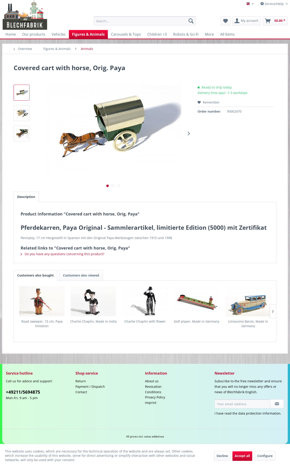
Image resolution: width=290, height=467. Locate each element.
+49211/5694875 (23, 392)
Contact (81, 392)
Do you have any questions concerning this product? (62, 254)
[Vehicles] (58, 34)
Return (80, 381)
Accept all (242, 456)
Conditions (153, 392)
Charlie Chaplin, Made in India (93, 321)
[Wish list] (225, 20)
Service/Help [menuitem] (273, 4)
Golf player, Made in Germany (196, 321)
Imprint (150, 402)
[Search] (191, 20)
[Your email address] (242, 403)
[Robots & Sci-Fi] (186, 34)
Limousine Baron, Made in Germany (248, 323)
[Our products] (33, 34)
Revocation (153, 386)
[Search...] (145, 20)
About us (152, 381)
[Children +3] (157, 34)
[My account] (246, 20)
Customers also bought (35, 275)
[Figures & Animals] (88, 34)
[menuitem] (145, 20)
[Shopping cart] (275, 20)
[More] (209, 34)
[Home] (10, 34)
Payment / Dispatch (90, 386)
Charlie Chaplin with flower (145, 321)
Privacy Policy (155, 397)
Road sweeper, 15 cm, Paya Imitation (42, 323)
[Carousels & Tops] (126, 34)
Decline (222, 456)
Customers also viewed (81, 275)
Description (26, 197)
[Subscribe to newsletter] (277, 403)
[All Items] (227, 34)
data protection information (259, 413)
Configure (265, 456)
